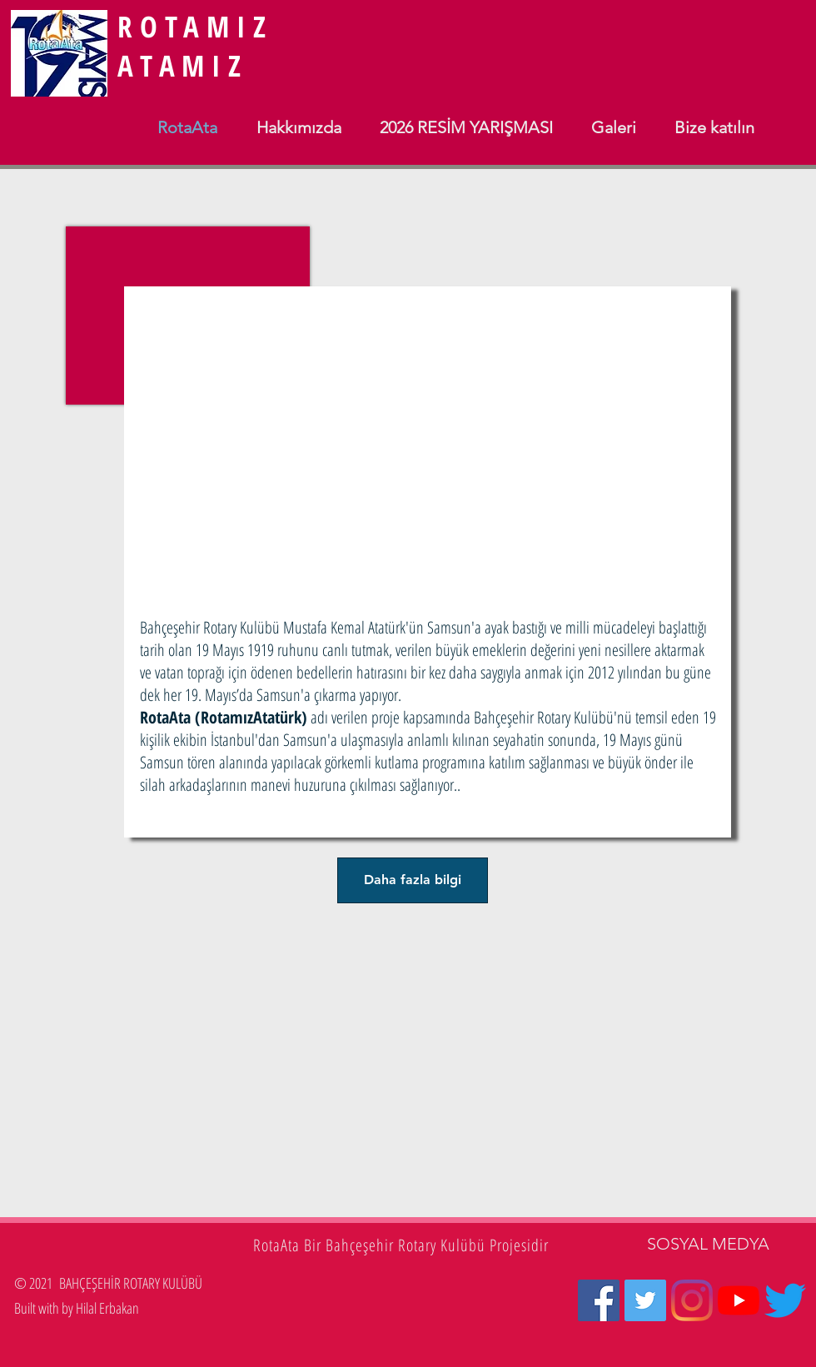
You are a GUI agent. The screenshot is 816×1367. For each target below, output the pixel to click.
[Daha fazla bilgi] (412, 880)
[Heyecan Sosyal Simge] (645, 1300)
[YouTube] (738, 1300)
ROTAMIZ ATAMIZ (194, 46)
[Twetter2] (785, 1300)
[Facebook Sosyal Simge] (598, 1300)
